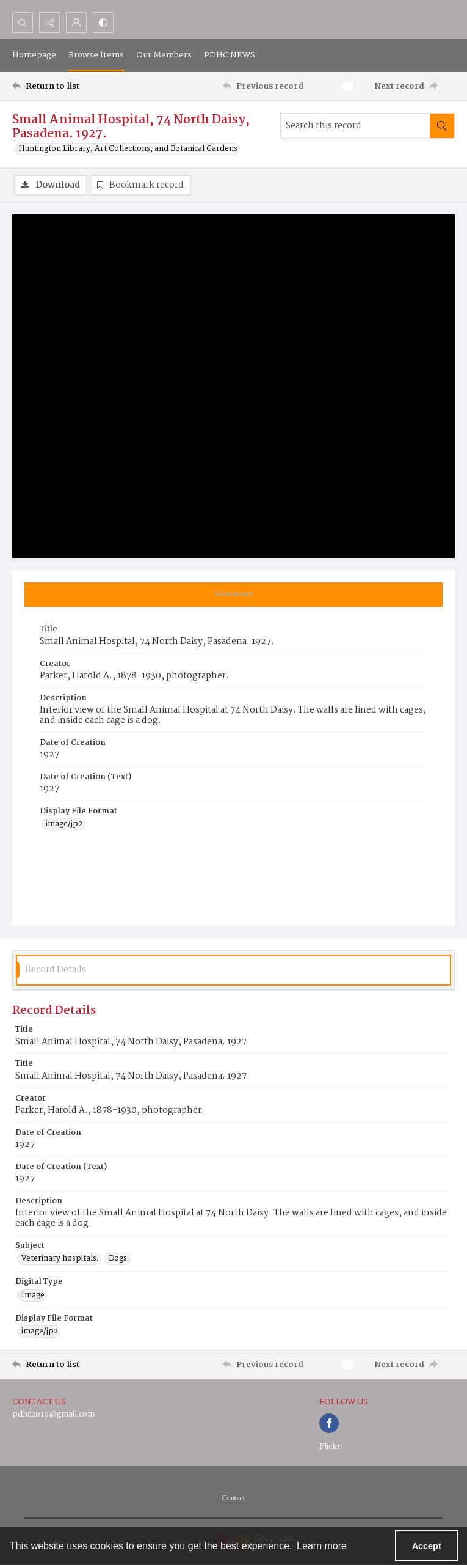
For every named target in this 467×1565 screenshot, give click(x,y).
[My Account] (76, 22)
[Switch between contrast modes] (103, 22)
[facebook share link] (329, 1423)
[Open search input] (22, 22)
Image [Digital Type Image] (33, 1295)
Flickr (330, 1446)
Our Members (164, 55)
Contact (233, 1498)
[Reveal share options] (49, 22)
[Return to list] (70, 86)
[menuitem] (233, 1497)
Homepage (34, 55)
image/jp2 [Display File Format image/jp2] (64, 824)
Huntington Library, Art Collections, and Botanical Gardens (127, 149)
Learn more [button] (322, 1546)
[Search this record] (355, 126)
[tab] (233, 594)
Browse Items (96, 55)
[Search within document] (442, 126)
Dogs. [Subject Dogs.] (119, 1259)
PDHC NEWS (229, 55)
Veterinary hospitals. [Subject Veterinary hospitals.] (59, 1259)
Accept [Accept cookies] (426, 1546)
